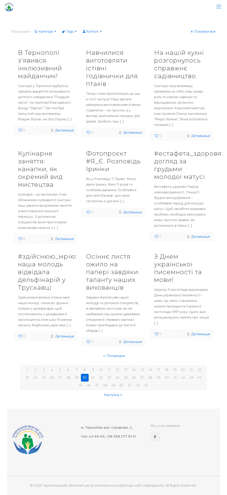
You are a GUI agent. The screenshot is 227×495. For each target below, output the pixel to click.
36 (134, 378)
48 (105, 385)
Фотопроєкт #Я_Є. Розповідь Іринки (113, 161)
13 (125, 370)
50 (121, 385)
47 (97, 385)
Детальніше (64, 130)
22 (199, 370)
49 (113, 385)
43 (191, 378)
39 (158, 378)
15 (142, 370)
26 (52, 378)
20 (183, 370)
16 (150, 370)
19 (175, 370)
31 (92, 378)
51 (129, 385)
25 (43, 378)
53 (146, 385)
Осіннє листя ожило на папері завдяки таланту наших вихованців (112, 272)
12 (117, 370)
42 (183, 378)
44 (200, 378)
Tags (69, 32)
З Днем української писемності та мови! (178, 268)
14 (134, 370)
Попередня (113, 356)
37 (142, 378)
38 (150, 378)
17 (158, 370)
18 (166, 370)
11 (109, 370)
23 (27, 378)
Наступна (113, 395)
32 (101, 378)
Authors (92, 32)
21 (191, 370)
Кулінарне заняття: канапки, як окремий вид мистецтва (40, 169)
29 (76, 378)
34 (117, 378)
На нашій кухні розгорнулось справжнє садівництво (179, 64)
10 (101, 370)
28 (68, 378)
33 (109, 378)
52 (138, 385)
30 (85, 378)
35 (125, 378)
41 (175, 378)
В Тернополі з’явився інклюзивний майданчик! (40, 64)
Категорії (45, 32)
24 (35, 378)
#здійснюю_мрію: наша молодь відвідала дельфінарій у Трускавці (47, 272)
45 (80, 385)
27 (60, 378)
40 (167, 378)
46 (89, 385)
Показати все (203, 32)
